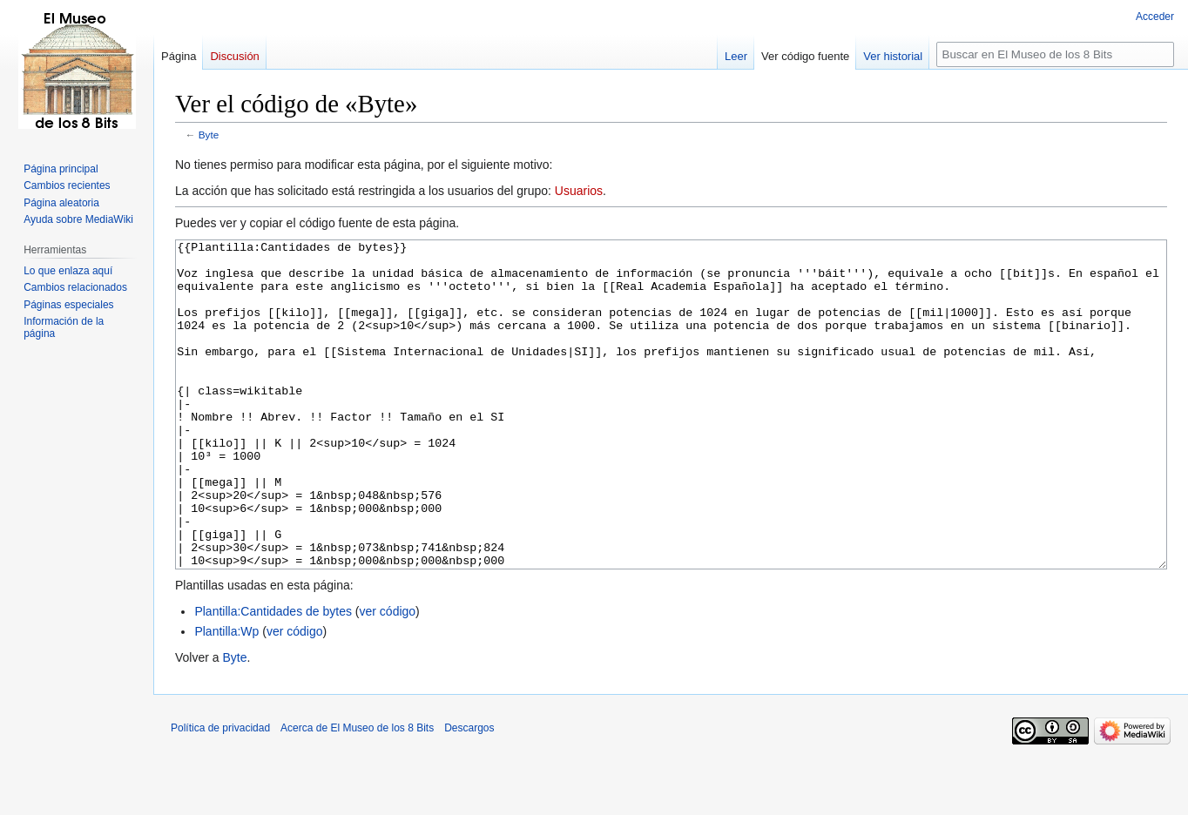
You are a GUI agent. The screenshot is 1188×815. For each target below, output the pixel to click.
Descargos (469, 793)
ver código (388, 677)
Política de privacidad (220, 793)
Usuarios (579, 191)
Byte (209, 134)
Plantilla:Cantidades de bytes (273, 677)
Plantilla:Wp (226, 697)
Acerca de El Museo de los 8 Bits (357, 793)
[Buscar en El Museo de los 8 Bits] (1055, 54)
